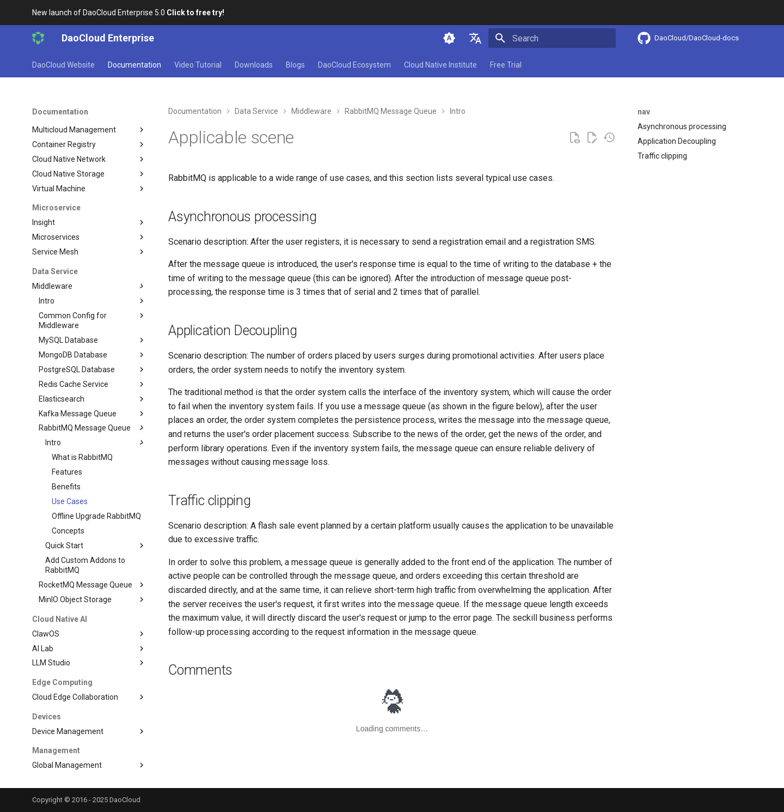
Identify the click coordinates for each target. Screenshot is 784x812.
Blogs (295, 64)
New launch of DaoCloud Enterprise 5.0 (128, 12)
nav (644, 111)
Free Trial (506, 64)
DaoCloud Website (63, 64)
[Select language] (475, 38)
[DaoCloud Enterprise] (38, 38)
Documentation (134, 64)
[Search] (552, 38)
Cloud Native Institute (440, 64)
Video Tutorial (198, 64)
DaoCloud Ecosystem (354, 64)
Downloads (254, 64)
